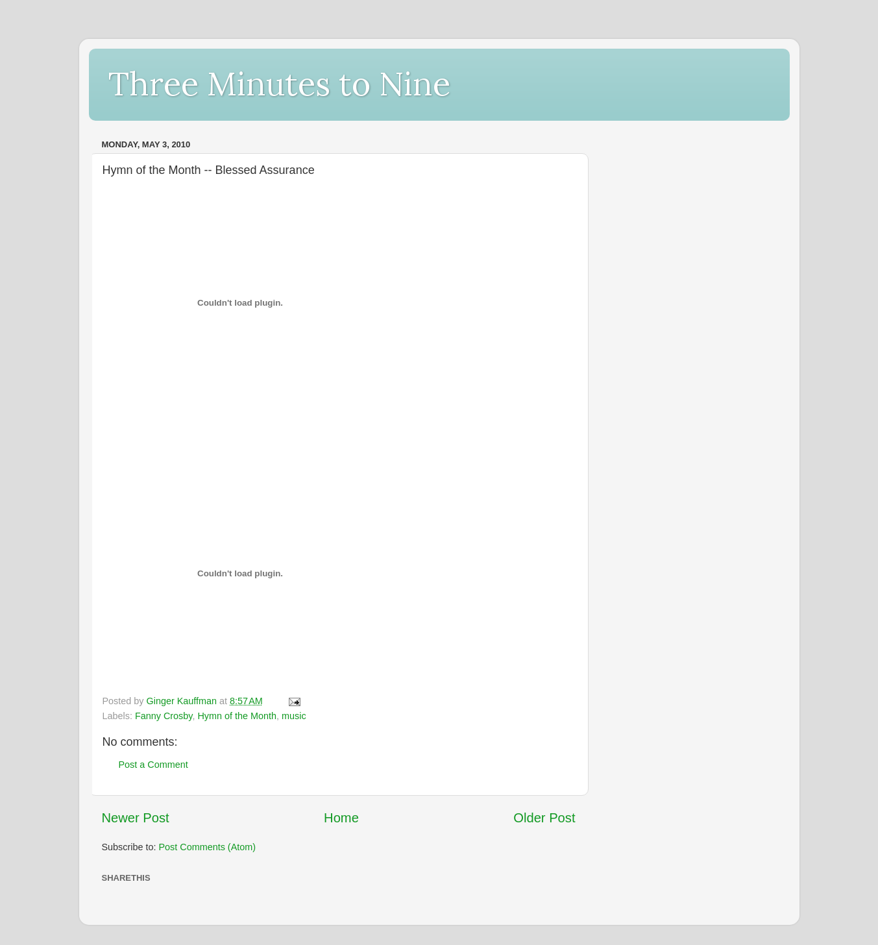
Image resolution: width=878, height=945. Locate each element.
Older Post (544, 818)
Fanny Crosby (164, 716)
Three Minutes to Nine (279, 83)
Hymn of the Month (236, 716)
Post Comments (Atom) (207, 847)
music (294, 716)
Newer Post (135, 818)
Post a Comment (153, 764)
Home (341, 818)
